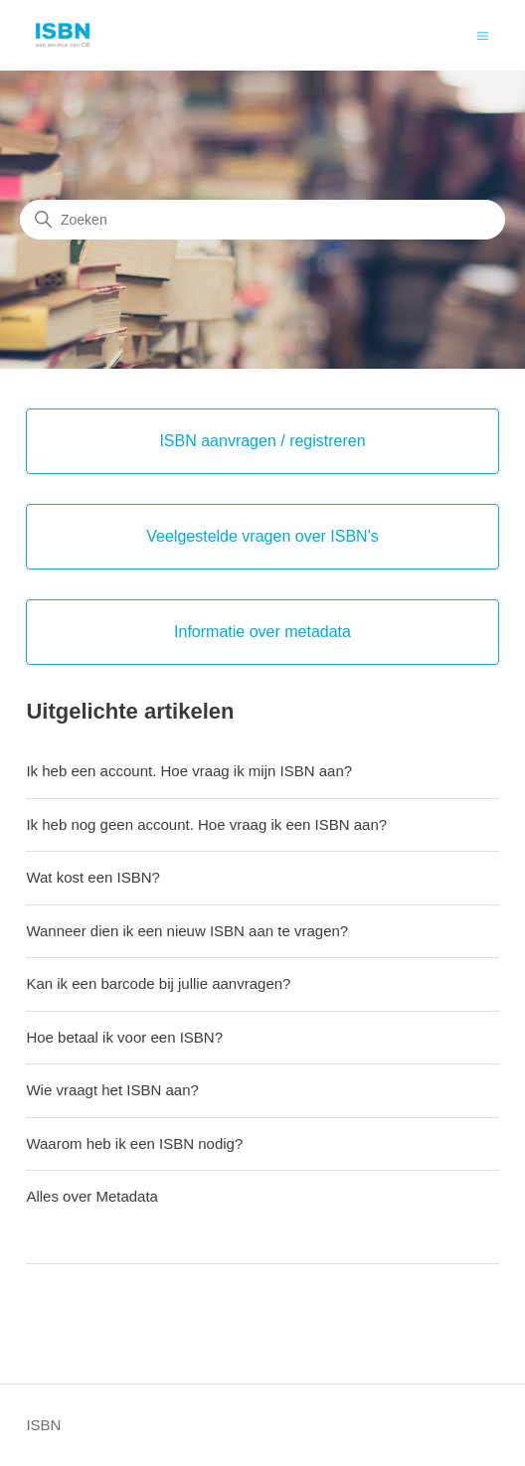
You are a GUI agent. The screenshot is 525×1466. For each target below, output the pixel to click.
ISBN (43, 1424)
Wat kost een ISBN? (93, 877)
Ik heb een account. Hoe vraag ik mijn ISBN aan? (189, 770)
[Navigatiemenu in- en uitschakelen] (482, 34)
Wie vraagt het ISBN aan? (112, 1089)
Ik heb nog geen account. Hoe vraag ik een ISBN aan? (206, 824)
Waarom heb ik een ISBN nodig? (134, 1143)
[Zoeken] (262, 220)
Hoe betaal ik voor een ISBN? (124, 1037)
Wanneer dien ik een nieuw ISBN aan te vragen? (187, 930)
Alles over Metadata (92, 1196)
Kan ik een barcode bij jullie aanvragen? (158, 983)
